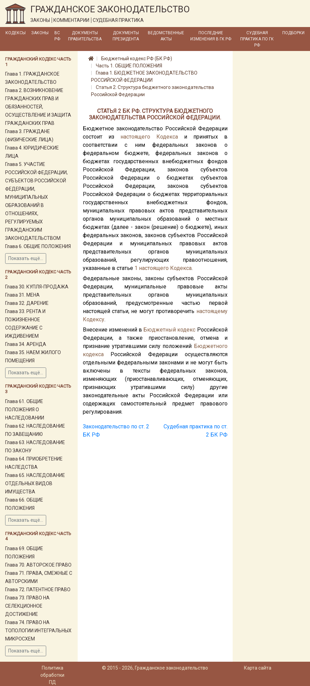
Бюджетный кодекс (169, 329)
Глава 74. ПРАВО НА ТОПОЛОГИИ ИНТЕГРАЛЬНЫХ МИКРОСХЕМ (38, 631)
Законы (40, 32)
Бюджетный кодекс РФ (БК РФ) (136, 58)
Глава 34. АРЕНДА (25, 344)
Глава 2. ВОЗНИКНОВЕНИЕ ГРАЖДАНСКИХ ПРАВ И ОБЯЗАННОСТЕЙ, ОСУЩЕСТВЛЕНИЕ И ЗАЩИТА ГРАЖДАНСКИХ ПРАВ (38, 107)
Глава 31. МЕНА (22, 295)
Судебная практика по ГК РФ (257, 39)
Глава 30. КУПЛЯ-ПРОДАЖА (36, 286)
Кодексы (15, 32)
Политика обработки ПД (52, 675)
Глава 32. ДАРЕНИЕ (27, 303)
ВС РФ (57, 35)
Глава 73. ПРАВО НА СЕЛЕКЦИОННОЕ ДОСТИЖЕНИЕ (27, 606)
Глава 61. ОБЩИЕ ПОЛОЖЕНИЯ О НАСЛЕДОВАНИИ (24, 409)
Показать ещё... (25, 258)
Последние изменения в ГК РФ (210, 35)
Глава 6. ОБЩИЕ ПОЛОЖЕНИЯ (38, 246)
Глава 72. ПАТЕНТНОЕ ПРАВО (37, 589)
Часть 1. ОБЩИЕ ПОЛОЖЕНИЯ (129, 65)
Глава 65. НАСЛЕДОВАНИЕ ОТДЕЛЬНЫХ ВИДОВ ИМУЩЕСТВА (35, 483)
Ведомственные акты (166, 35)
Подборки (293, 32)
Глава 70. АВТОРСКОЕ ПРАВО (38, 565)
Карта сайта (257, 668)
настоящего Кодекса (149, 136)
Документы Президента (126, 35)
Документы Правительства (85, 35)
